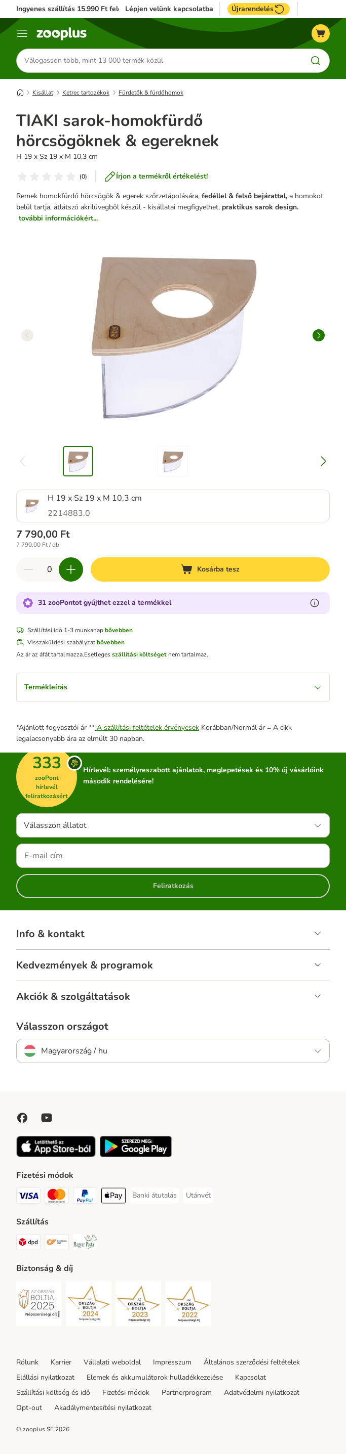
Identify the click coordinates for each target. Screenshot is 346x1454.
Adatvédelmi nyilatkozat (261, 1392)
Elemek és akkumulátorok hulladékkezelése (155, 1377)
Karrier (61, 1362)
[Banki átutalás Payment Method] (154, 1195)
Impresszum (172, 1362)
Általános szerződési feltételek (252, 1362)
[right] (319, 335)
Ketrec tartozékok (85, 93)
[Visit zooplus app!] (56, 1155)
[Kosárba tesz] (210, 569)
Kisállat (42, 93)
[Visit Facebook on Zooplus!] (22, 1118)
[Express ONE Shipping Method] (57, 1244)
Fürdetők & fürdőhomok (151, 93)
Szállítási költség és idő (53, 1392)
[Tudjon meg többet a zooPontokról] (314, 603)
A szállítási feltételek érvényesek (147, 727)
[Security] (39, 1305)
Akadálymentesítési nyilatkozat (102, 1408)
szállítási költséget (139, 654)
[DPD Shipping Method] (28, 1244)
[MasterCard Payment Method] (57, 1197)
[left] (27, 335)
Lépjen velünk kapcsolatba (169, 9)
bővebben (119, 630)
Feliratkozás (173, 886)
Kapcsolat (250, 1377)
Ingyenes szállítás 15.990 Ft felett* (73, 9)
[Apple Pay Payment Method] (113, 1197)
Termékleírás (173, 687)
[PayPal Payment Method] (85, 1197)
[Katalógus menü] (22, 33)
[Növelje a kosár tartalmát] (71, 569)
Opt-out (29, 1408)
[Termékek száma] (50, 569)
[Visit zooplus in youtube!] (47, 1118)
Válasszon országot (62, 1027)
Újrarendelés (259, 9)
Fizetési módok (125, 1392)
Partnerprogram (187, 1392)
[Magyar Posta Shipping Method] (85, 1244)
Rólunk (27, 1362)
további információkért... (58, 218)
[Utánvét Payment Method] (198, 1195)
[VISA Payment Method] (28, 1197)
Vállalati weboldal (112, 1362)
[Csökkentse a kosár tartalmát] (28, 569)
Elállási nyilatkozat (45, 1377)
